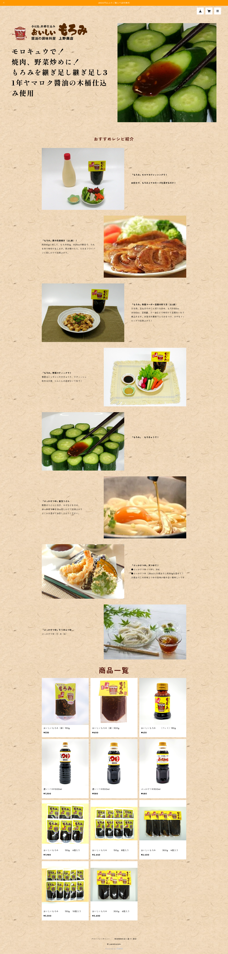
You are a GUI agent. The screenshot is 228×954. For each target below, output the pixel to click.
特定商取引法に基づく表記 (125, 939)
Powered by (114, 949)
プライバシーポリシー (100, 939)
